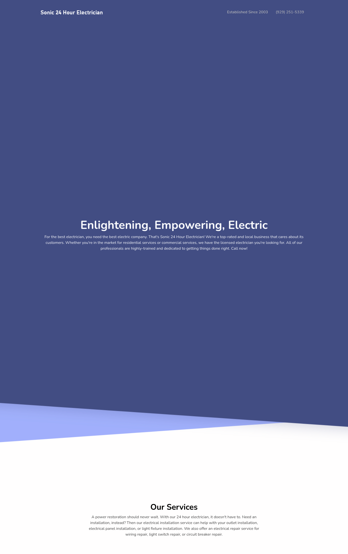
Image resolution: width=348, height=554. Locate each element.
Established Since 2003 (247, 12)
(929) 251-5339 (290, 12)
